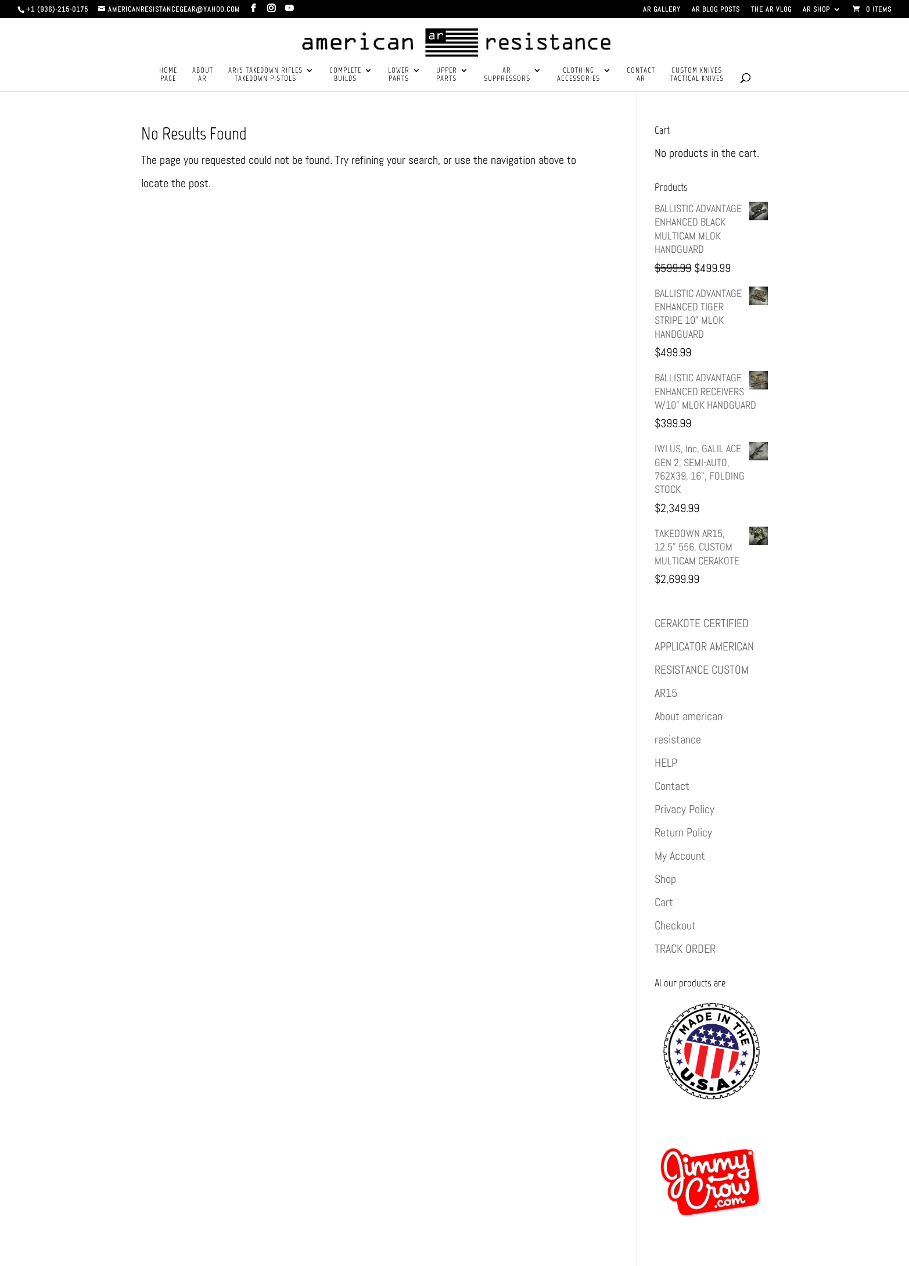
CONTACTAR (641, 74)
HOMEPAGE (168, 74)
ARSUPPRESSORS (507, 74)
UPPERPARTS (446, 74)
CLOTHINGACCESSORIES (578, 74)
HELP (666, 762)
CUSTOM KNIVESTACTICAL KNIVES (697, 74)
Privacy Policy (684, 809)
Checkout (675, 925)
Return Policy (683, 832)
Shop (665, 878)
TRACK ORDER (685, 948)
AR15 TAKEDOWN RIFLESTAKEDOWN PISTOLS (265, 74)
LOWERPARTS (398, 74)
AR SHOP (816, 10)
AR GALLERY (662, 10)
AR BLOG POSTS (716, 10)
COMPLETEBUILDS (345, 74)
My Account (680, 855)
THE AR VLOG (771, 10)
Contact (672, 785)
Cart (664, 902)
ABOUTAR (202, 74)
